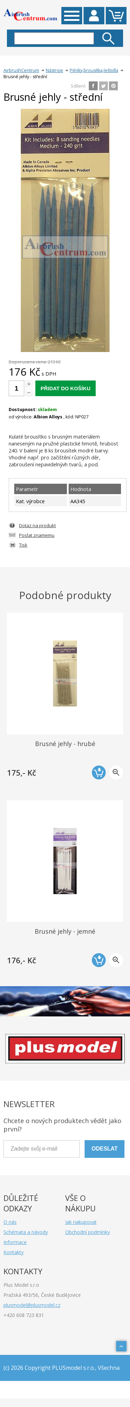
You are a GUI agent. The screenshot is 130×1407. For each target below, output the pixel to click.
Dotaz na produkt (37, 525)
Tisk (23, 545)
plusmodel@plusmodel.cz (31, 1305)
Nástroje (54, 70)
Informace (15, 1242)
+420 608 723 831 (23, 1315)
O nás (10, 1222)
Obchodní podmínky (87, 1232)
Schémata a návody (25, 1232)
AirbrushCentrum (21, 70)
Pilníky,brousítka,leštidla (94, 70)
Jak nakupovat (81, 1222)
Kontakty (13, 1252)
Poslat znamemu (36, 535)
